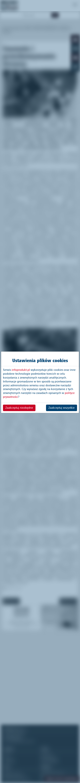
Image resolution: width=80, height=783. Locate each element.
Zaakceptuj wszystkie (61, 407)
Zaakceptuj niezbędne (19, 407)
